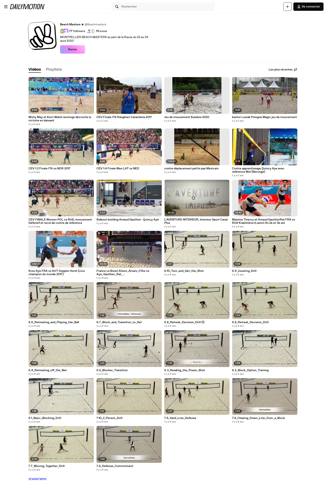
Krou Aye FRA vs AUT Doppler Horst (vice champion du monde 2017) (56, 272)
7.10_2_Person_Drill (109, 418)
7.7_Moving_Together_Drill (46, 466)
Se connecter (308, 7)
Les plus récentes (283, 70)
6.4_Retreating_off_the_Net (47, 370)
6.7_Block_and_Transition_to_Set (119, 322)
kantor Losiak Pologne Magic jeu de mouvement (264, 117)
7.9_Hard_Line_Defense (180, 418)
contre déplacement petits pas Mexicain (191, 168)
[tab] (34, 69)
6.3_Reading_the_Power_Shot (184, 370)
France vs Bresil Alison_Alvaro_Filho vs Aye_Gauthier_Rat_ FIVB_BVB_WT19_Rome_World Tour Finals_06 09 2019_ (127, 272)
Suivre (72, 49)
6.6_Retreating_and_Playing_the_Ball (53, 322)
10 (44, 479)
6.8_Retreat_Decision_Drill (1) (184, 322)
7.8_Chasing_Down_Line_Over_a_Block (258, 418)
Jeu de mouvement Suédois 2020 (186, 117)
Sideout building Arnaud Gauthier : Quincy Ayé (127, 219)
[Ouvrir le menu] (5, 6)
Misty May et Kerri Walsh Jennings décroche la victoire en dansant (59, 119)
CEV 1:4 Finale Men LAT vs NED (117, 168)
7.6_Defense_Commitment (114, 466)
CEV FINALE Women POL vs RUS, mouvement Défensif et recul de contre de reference (60, 221)
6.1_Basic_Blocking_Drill (44, 418)
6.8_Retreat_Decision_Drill (250, 322)
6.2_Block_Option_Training (250, 370)
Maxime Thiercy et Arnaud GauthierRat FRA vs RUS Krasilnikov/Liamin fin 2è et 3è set (263, 221)
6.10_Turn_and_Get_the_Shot (184, 271)
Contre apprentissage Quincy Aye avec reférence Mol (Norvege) (258, 170)
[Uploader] (287, 6)
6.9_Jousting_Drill (244, 271)
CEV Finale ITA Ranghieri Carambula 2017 (124, 117)
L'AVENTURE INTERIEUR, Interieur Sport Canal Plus (196, 221)
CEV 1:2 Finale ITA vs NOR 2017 (49, 168)
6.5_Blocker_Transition (112, 370)
